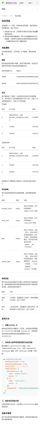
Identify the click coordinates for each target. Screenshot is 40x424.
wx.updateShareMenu (15, 346)
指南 (3, 9)
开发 (29, 3)
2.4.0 (9, 25)
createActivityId (9, 331)
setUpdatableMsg (29, 404)
